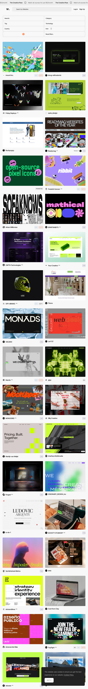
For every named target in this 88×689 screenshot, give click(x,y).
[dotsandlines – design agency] (23, 591)
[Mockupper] (23, 400)
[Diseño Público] (23, 629)
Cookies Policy (69, 675)
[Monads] (23, 323)
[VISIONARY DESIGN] (65, 476)
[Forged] (23, 476)
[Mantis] (23, 362)
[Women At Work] (65, 285)
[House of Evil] (23, 95)
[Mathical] (65, 209)
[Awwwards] (8, 9)
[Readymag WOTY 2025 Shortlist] (65, 132)
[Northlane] (23, 438)
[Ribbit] (65, 171)
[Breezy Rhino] (23, 667)
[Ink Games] (65, 629)
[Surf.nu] (23, 132)
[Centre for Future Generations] (65, 591)
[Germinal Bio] (65, 553)
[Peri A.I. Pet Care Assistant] (65, 95)
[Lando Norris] (23, 285)
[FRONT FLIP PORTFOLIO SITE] (65, 323)
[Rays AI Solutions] (23, 247)
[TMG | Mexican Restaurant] (65, 400)
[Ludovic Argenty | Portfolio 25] (23, 514)
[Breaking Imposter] (23, 553)
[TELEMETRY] (65, 362)
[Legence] (65, 438)
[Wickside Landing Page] (65, 514)
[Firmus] (65, 247)
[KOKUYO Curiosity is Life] (23, 57)
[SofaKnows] (23, 209)
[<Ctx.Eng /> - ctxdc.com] (65, 57)
